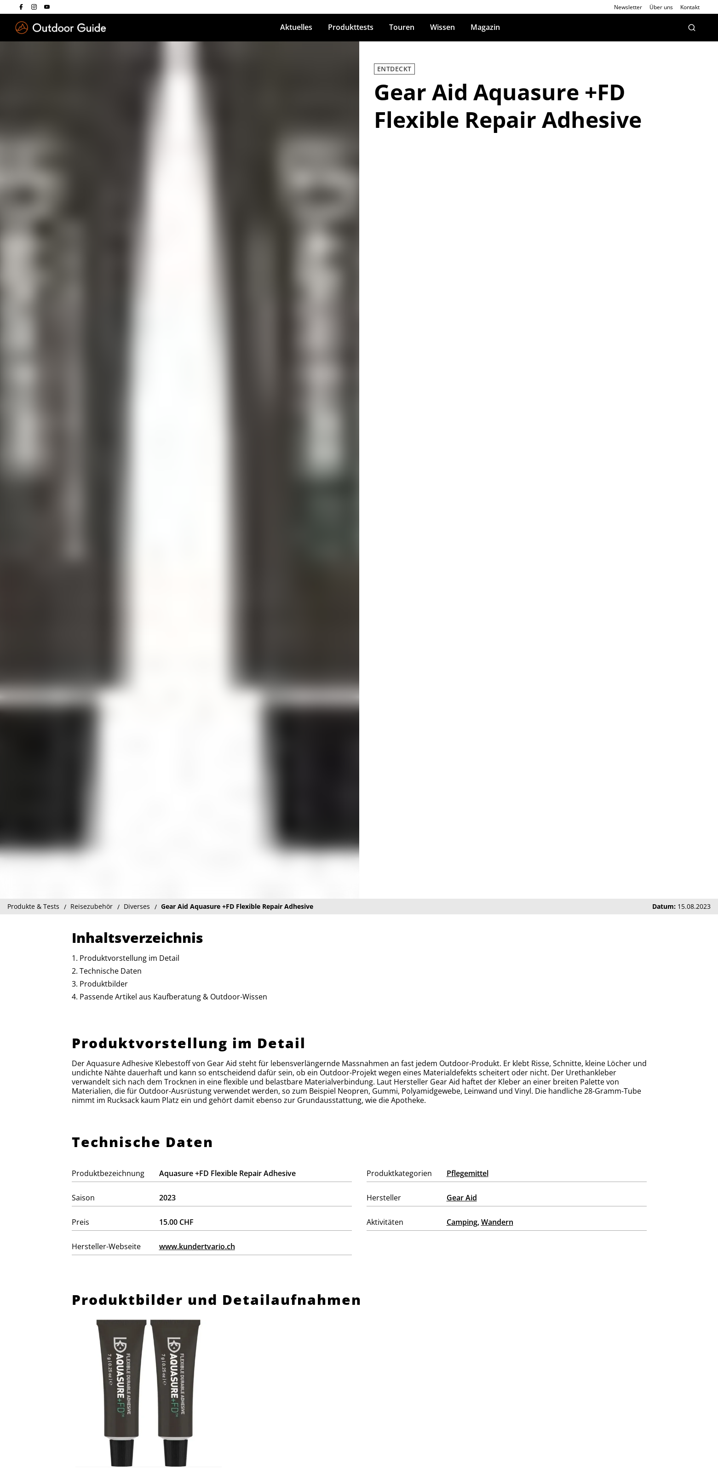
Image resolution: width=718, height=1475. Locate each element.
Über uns (661, 7)
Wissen (442, 27)
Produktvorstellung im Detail (129, 958)
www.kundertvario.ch (197, 1246)
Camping (462, 1222)
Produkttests (350, 27)
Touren (401, 27)
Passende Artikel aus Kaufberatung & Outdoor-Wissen (173, 996)
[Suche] (691, 27)
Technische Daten (111, 971)
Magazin (485, 27)
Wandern (497, 1222)
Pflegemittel (467, 1173)
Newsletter (628, 7)
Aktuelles (296, 27)
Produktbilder (104, 983)
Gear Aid (462, 1198)
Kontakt (690, 7)
